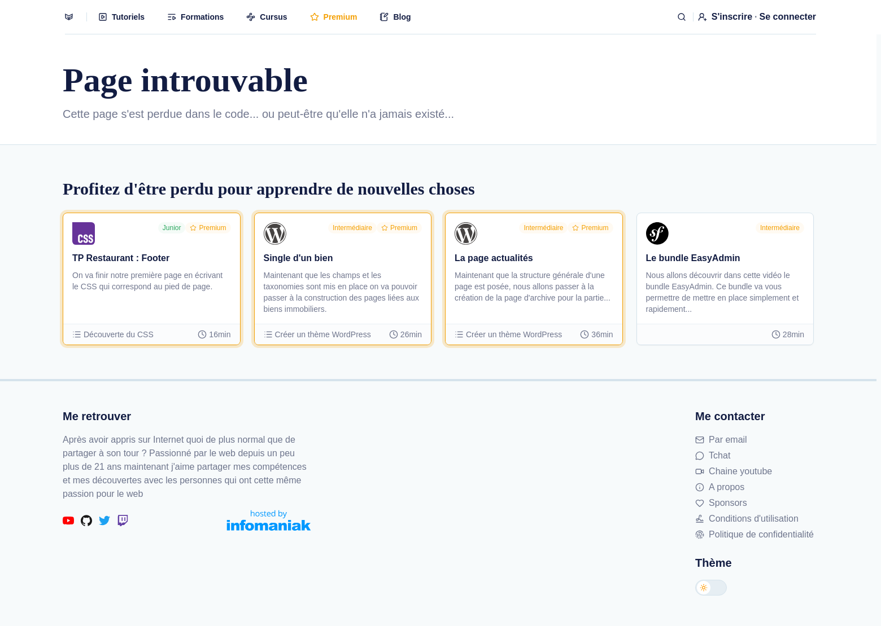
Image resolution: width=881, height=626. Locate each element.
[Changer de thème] (711, 588)
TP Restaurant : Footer (120, 258)
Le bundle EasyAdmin (693, 258)
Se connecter (788, 16)
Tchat (712, 455)
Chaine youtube (733, 471)
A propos (719, 487)
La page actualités (494, 258)
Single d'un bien (298, 258)
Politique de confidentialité (754, 534)
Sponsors (721, 503)
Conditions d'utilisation (747, 518)
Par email (721, 439)
